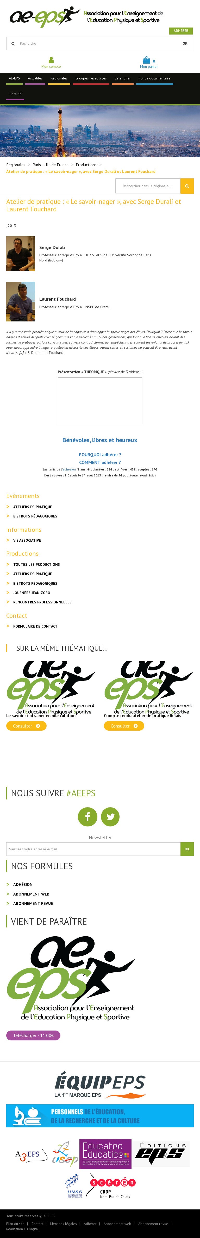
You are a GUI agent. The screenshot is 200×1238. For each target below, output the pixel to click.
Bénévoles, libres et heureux (100, 440)
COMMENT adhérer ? (100, 462)
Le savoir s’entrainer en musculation (41, 715)
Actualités (35, 78)
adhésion (69, 469)
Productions (86, 164)
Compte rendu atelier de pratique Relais (142, 715)
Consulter (26, 726)
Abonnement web (31, 894)
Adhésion (23, 884)
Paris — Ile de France (50, 164)
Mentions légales (63, 1223)
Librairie (15, 93)
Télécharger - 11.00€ (33, 1035)
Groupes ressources (91, 78)
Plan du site (15, 1223)
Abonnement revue (33, 903)
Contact (37, 1223)
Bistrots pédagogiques (35, 516)
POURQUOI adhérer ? (100, 454)
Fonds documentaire (155, 78)
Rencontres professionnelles (42, 602)
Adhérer (181, 31)
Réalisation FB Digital (22, 1229)
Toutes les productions (36, 564)
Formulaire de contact (35, 626)
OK (185, 43)
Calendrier (123, 78)
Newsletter (100, 837)
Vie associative (27, 540)
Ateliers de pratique (32, 506)
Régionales (59, 78)
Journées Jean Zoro (31, 592)
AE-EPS (14, 78)
